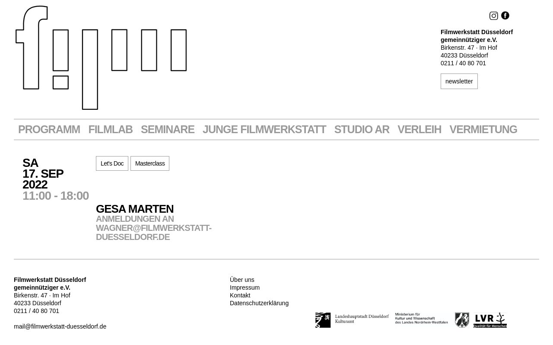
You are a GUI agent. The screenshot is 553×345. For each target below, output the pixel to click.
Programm (49, 129)
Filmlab (110, 129)
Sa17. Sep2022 (59, 178)
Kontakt (240, 295)
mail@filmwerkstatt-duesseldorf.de (60, 326)
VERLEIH (419, 129)
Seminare (167, 129)
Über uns (242, 279)
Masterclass (150, 163)
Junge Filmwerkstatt (264, 129)
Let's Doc (112, 163)
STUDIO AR (362, 129)
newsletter (459, 81)
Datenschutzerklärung (259, 303)
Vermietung (484, 129)
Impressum (245, 287)
